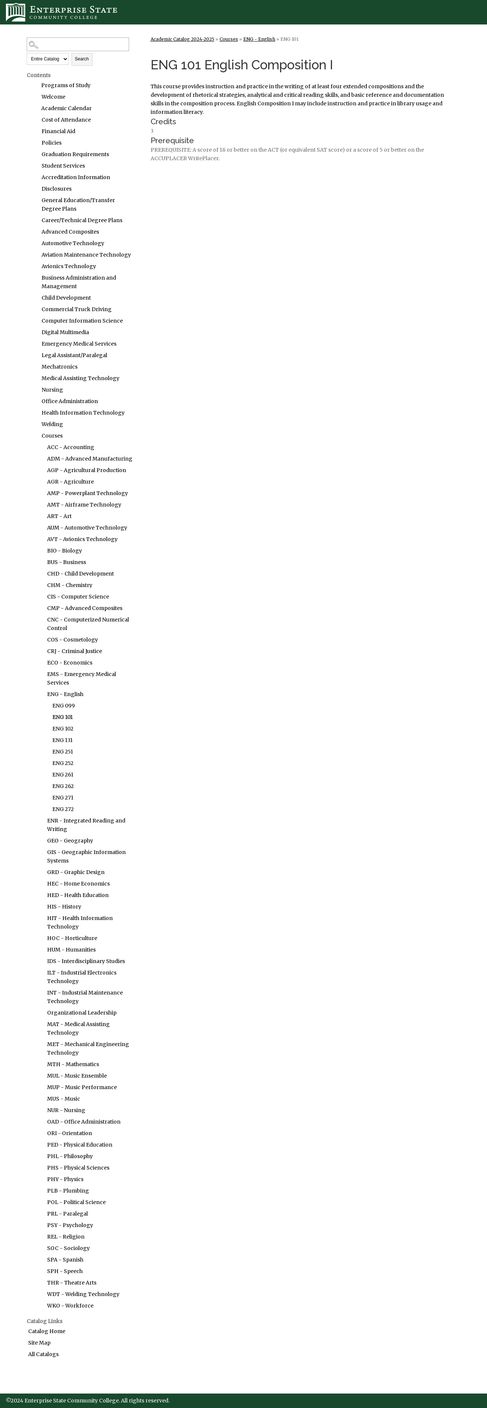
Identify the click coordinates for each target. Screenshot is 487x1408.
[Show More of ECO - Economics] (39, 662)
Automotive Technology (73, 243)
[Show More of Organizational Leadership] (39, 1012)
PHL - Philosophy (70, 1156)
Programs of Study (66, 85)
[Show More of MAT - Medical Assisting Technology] (39, 1024)
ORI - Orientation (69, 1133)
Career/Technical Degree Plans (82, 220)
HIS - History (64, 906)
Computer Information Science (82, 320)
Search (82, 59)
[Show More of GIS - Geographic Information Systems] (39, 852)
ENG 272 (63, 809)
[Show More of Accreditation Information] (34, 177)
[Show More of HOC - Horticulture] (39, 938)
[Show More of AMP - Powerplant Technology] (39, 493)
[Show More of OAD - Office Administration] (39, 1121)
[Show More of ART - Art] (39, 516)
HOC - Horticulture (72, 938)
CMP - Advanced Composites (84, 608)
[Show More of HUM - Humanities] (39, 949)
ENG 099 (63, 705)
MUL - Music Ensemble (77, 1075)
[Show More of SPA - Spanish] (39, 1259)
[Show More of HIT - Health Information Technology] (39, 918)
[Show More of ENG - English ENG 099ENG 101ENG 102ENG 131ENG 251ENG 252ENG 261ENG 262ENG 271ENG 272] (39, 694)
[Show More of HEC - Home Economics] (39, 883)
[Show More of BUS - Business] (39, 562)
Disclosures (57, 188)
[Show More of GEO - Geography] (39, 840)
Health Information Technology (83, 412)
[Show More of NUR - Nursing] (39, 1110)
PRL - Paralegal (67, 1213)
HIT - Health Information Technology (80, 922)
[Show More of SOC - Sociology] (39, 1248)
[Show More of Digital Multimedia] (34, 332)
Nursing (52, 389)
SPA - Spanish (65, 1259)
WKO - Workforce (70, 1305)
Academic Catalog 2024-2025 (182, 39)
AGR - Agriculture (70, 481)
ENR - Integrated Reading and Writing (86, 824)
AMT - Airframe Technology (84, 504)
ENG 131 (62, 740)
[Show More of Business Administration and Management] (34, 277)
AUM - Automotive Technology (87, 527)
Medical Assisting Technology (80, 378)
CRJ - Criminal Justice (74, 651)
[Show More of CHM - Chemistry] (39, 585)
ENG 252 (62, 763)
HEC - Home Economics (78, 883)
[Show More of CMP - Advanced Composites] (39, 608)
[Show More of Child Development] (34, 297)
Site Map (39, 1342)
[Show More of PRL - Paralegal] (39, 1213)
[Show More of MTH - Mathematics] (39, 1064)
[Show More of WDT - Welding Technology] (39, 1294)
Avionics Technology (69, 266)
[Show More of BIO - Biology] (39, 550)
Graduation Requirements (75, 154)
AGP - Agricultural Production (86, 470)
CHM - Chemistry (69, 585)
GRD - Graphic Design (76, 872)
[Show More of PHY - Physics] (39, 1179)
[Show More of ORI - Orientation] (39, 1133)
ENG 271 (62, 797)
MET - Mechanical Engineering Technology (88, 1048)
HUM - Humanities (71, 949)
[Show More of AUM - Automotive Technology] (39, 527)
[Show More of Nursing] (34, 389)
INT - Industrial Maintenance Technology (85, 997)
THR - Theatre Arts (71, 1282)
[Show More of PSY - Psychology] (39, 1225)
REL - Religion (66, 1236)
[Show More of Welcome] (34, 96)
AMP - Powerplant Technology (87, 493)
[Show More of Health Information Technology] (34, 412)
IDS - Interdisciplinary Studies (86, 961)
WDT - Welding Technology (83, 1294)
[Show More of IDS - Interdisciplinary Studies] (39, 961)
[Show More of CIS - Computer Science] (39, 596)
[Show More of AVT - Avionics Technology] (39, 539)
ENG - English (65, 694)
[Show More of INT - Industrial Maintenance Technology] (39, 992)
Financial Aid (58, 131)
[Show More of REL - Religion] (39, 1236)
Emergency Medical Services (79, 343)
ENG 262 (63, 786)
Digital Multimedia (65, 332)
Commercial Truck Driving (77, 309)
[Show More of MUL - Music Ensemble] (39, 1075)
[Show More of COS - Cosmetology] (39, 639)
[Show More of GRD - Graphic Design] (39, 872)
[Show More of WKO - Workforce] (39, 1305)
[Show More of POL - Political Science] (39, 1202)
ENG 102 (62, 728)
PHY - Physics (65, 1179)
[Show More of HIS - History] (39, 906)
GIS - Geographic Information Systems (86, 856)
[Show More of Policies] (34, 142)
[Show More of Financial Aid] (34, 131)
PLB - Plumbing (68, 1190)
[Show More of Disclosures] (34, 188)
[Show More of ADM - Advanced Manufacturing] (39, 458)
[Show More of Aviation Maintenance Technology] (34, 254)
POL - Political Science (76, 1202)
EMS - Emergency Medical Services (81, 678)
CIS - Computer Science (78, 596)
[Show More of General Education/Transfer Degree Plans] (34, 200)
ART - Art (59, 516)
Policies (52, 142)
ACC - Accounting (70, 447)
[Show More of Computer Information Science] (34, 320)
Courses (52, 435)
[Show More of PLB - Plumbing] (39, 1190)
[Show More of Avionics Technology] (34, 266)
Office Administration (70, 401)
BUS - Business (66, 562)
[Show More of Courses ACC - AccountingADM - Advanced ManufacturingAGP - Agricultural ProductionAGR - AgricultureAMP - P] (34, 435)
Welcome (53, 96)
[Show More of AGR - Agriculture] (39, 481)
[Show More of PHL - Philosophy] (39, 1156)
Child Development (66, 297)
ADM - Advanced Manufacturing (89, 458)
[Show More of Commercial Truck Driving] (34, 309)
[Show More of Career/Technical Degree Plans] (34, 220)
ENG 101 (62, 717)
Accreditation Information (76, 177)
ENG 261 (62, 774)
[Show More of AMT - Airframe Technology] (39, 504)
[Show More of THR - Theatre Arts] (39, 1282)
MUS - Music (63, 1098)
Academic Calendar (66, 108)
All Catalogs (43, 1354)
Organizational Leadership (81, 1012)
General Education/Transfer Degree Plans (78, 204)
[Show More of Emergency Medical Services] (34, 343)
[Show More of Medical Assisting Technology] (34, 378)
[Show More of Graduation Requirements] (34, 154)
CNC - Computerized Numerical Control (88, 624)
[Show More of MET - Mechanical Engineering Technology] (39, 1044)
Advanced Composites (70, 231)
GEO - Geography (70, 840)
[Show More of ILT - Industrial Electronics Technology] (39, 972)
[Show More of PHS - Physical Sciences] (39, 1167)
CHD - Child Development (80, 573)
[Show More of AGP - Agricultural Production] (39, 470)
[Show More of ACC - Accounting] (39, 447)
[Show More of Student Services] (34, 165)
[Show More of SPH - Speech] (39, 1271)
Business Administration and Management (79, 282)
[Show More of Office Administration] (34, 401)
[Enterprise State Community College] (243, 12)
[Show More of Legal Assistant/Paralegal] (34, 355)
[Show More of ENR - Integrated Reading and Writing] (39, 820)
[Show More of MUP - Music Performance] (39, 1087)
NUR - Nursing (66, 1110)
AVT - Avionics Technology (82, 539)
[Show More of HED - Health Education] (39, 895)
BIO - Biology (64, 550)
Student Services (63, 165)
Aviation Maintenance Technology (86, 254)
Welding (52, 424)
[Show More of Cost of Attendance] (34, 119)
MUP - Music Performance (82, 1087)
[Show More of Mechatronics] (34, 366)
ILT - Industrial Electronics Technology (81, 977)
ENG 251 (62, 751)
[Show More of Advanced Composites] (34, 231)
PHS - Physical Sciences (78, 1167)
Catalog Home (46, 1331)
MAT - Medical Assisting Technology (78, 1028)
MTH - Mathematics (73, 1064)
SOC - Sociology (68, 1248)
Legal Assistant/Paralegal (74, 355)
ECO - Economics (69, 662)
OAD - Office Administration (84, 1121)
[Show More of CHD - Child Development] (39, 573)
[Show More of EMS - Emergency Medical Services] (39, 674)
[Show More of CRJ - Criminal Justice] (39, 651)
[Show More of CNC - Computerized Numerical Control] (39, 619)
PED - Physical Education (79, 1144)
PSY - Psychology (70, 1225)
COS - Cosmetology (72, 639)
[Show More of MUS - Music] (39, 1098)
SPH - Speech (65, 1271)
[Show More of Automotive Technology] (34, 243)
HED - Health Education (78, 895)
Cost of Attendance (66, 119)
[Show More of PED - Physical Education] (39, 1144)
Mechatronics (60, 366)
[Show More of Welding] (34, 424)
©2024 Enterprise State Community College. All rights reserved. (88, 1400)
